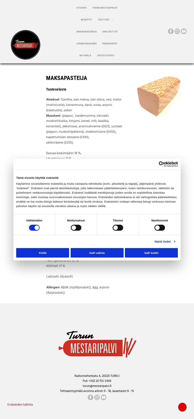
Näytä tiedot (163, 241)
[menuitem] (81, 8)
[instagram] (177, 32)
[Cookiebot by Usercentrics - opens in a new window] (161, 164)
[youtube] (184, 32)
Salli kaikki (151, 252)
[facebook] (171, 32)
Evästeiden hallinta (20, 404)
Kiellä (42, 252)
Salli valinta (97, 252)
